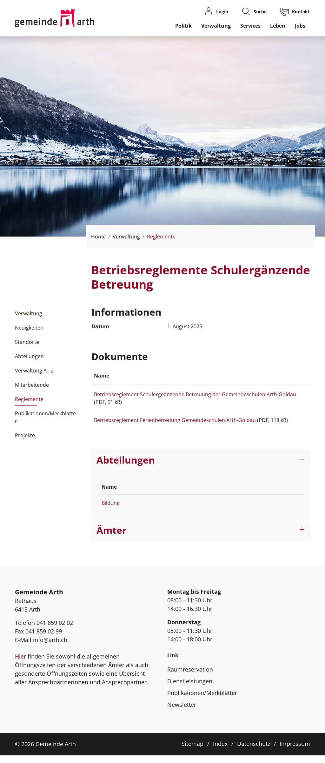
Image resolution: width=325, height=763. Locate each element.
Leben (277, 25)
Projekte (25, 435)
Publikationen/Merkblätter (45, 417)
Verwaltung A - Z (34, 370)
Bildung (111, 510)
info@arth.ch (50, 647)
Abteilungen (29, 356)
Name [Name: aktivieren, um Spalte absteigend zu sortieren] (109, 494)
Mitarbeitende (32, 384)
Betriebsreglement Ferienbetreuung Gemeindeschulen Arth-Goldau (175, 420)
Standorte (27, 341)
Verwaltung (216, 25)
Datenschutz (253, 751)
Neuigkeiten (29, 327)
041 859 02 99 (43, 639)
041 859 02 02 (54, 630)
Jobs (300, 25)
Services (250, 25)
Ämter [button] (111, 537)
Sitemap (192, 751)
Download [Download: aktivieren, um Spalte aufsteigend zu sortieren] (287, 375)
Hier (20, 664)
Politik (183, 25)
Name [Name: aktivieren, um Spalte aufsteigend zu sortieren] (101, 375)
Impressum (295, 751)
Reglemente (29, 401)
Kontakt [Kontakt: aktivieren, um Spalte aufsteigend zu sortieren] (212, 494)
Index (220, 751)
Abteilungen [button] (125, 467)
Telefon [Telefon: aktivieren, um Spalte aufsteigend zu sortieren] (150, 494)
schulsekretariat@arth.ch (232, 510)
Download (291, 395)
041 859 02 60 (157, 510)
